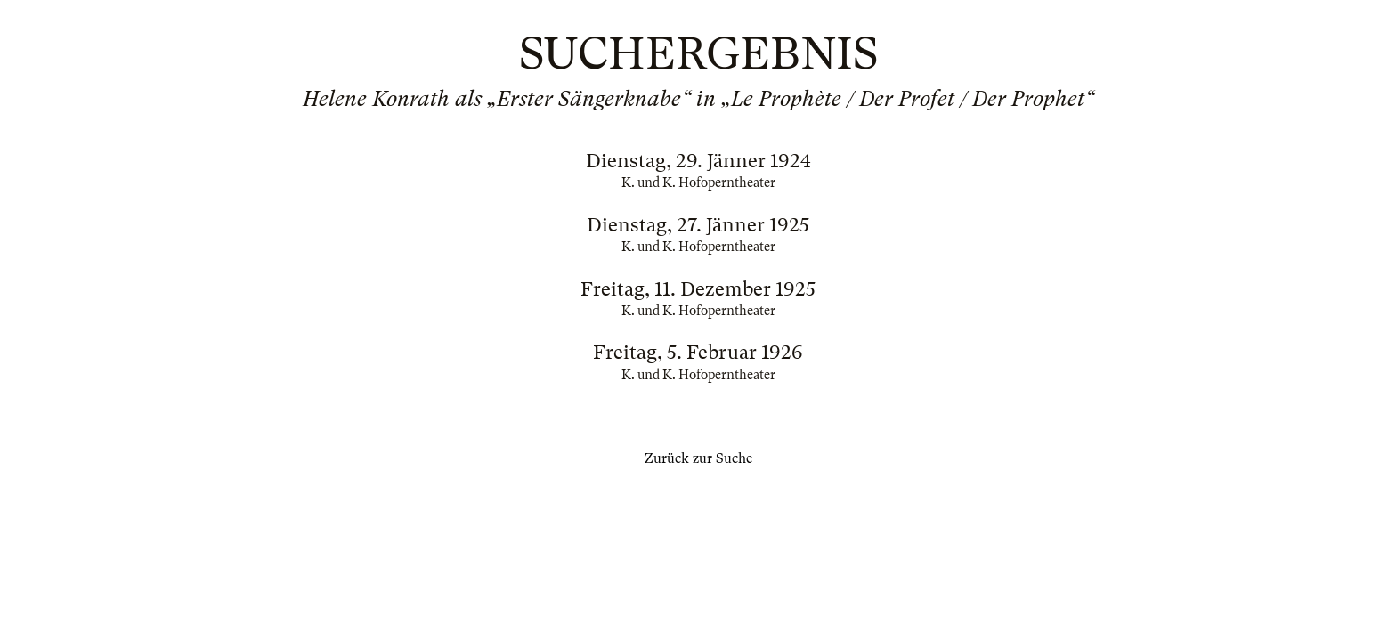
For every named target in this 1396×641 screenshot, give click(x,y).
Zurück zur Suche (698, 458)
